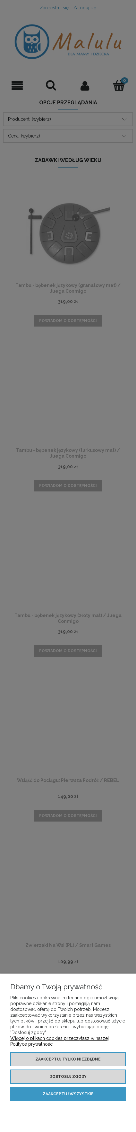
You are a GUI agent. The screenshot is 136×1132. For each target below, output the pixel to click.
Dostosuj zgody (68, 1076)
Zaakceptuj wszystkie (68, 1094)
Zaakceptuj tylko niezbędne (68, 1059)
